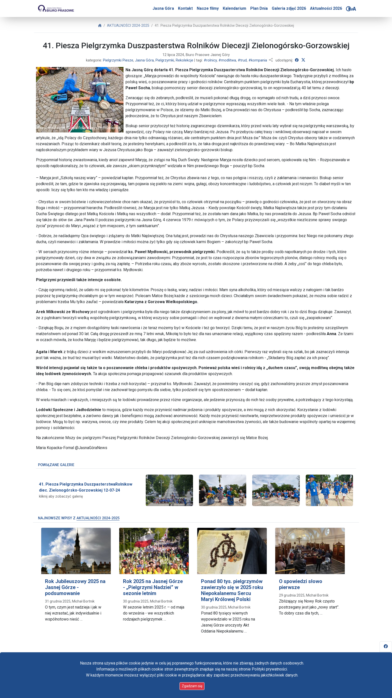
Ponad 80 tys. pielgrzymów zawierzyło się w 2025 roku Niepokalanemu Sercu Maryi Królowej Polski (232, 590)
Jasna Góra (163, 8)
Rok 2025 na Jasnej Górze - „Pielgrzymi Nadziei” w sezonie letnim (153, 587)
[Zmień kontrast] (348, 8)
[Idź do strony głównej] (55, 8)
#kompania (257, 60)
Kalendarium (234, 8)
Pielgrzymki (165, 60)
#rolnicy (210, 60)
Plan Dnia (259, 8)
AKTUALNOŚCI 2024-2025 (128, 25)
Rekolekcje (184, 60)
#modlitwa (227, 60)
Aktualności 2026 (326, 8)
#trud (242, 60)
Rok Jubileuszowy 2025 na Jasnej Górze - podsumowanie (75, 587)
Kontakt (185, 8)
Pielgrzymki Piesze (118, 60)
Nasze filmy (208, 8)
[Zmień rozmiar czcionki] (353, 8)
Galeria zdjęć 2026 (289, 8)
